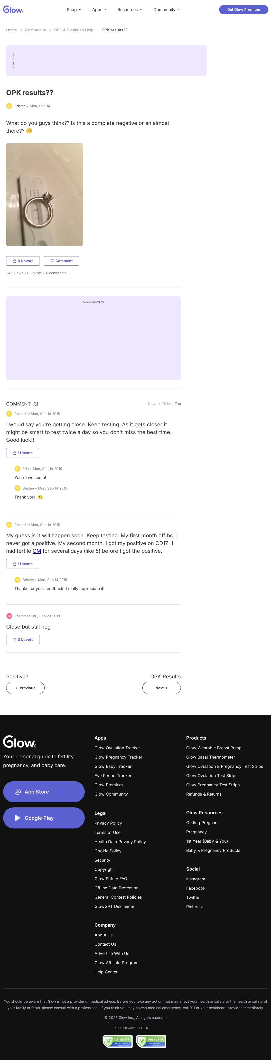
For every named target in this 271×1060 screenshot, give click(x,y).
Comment (61, 261)
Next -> (161, 688)
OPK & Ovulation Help (74, 29)
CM (37, 551)
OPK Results (165, 676)
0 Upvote (23, 261)
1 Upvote (23, 452)
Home (11, 29)
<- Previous (25, 688)
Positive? (17, 676)
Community (35, 29)
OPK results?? (114, 29)
